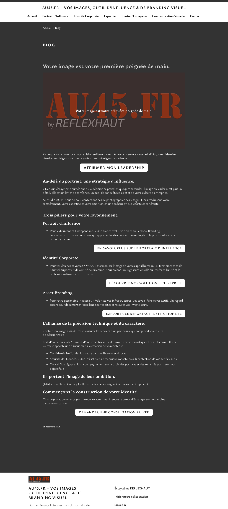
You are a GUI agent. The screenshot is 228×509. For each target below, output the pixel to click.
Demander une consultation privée (114, 412)
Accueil (47, 27)
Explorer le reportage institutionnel (144, 313)
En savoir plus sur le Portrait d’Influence (139, 248)
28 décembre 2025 (51, 426)
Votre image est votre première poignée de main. (106, 66)
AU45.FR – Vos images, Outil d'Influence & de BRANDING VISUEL (114, 7)
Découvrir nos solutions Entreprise (145, 283)
